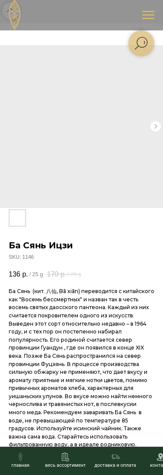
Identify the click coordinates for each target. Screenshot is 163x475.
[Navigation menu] (148, 15)
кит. (39, 291)
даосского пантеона (77, 307)
